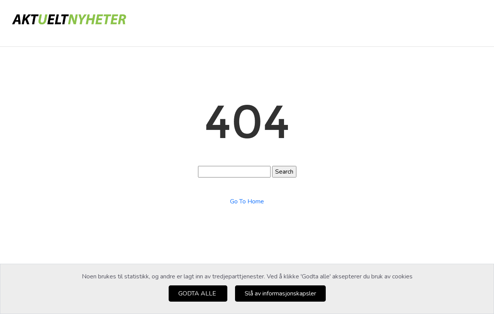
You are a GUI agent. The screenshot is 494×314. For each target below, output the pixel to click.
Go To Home (247, 201)
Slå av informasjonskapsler (280, 293)
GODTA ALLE (198, 293)
